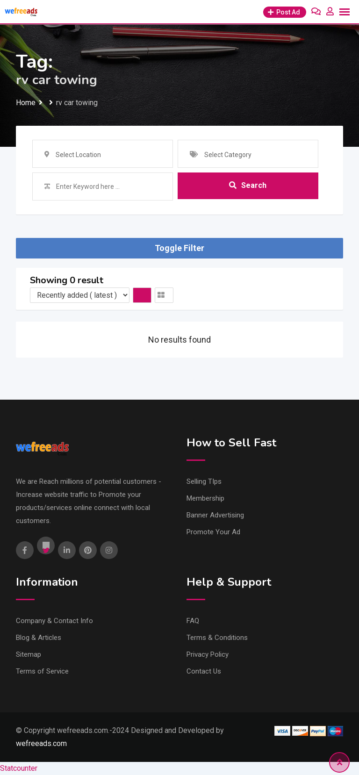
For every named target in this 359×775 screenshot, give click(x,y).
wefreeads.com (41, 743)
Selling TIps (204, 481)
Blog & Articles (38, 637)
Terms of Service (42, 671)
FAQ (193, 621)
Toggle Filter (179, 248)
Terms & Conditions (217, 637)
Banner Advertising (215, 515)
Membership (205, 498)
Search (247, 186)
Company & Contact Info (54, 621)
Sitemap (28, 654)
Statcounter (18, 768)
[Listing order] (79, 295)
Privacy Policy (208, 654)
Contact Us (204, 671)
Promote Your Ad (213, 532)
